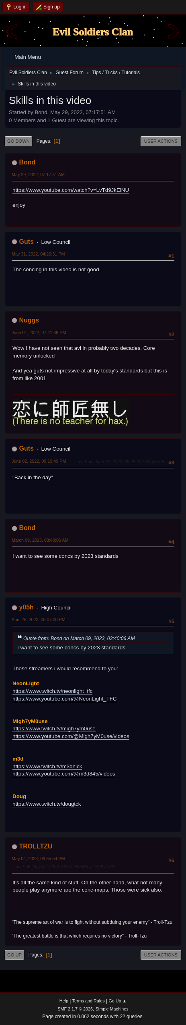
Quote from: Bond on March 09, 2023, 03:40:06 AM (79, 638)
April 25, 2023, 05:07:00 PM (38, 619)
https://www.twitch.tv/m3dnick (47, 766)
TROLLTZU (35, 846)
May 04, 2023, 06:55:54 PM (38, 858)
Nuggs (29, 320)
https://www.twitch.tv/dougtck (46, 804)
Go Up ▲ (117, 1000)
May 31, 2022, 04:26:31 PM (38, 254)
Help (63, 1000)
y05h (26, 607)
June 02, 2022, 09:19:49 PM (39, 461)
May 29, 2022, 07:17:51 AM (38, 174)
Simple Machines (112, 1008)
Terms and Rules (88, 1000)
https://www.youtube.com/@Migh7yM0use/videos (70, 736)
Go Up (14, 954)
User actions (161, 141)
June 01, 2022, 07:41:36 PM (39, 332)
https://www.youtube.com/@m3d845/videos (63, 774)
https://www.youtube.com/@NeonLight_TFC (64, 699)
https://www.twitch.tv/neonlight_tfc (52, 691)
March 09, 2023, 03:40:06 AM (40, 540)
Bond (27, 162)
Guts (26, 241)
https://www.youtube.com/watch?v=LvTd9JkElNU (70, 190)
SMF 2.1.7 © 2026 (75, 1008)
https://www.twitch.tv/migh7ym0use (54, 729)
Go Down (18, 141)
